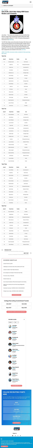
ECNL (2, 10)
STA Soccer (14, 333)
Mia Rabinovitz (15, 337)
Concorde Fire (14, 375)
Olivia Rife (14, 361)
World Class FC (15, 381)
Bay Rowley (14, 331)
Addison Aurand (15, 343)
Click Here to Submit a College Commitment (16, 311)
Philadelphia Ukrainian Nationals (18, 345)
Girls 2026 (24, 304)
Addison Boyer (15, 349)
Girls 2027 (8, 304)
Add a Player (16, 422)
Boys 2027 (8, 307)
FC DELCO (13, 369)
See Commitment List (16, 385)
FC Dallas (14, 351)
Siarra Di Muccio (15, 379)
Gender (10, 322)
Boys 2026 (24, 307)
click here (24, 49)
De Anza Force (14, 327)
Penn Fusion (14, 363)
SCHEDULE (10, 39)
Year (15, 322)
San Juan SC (14, 339)
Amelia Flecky (15, 373)
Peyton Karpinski (15, 367)
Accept (4, 446)
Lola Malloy (14, 325)
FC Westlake (14, 357)
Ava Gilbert (14, 355)
